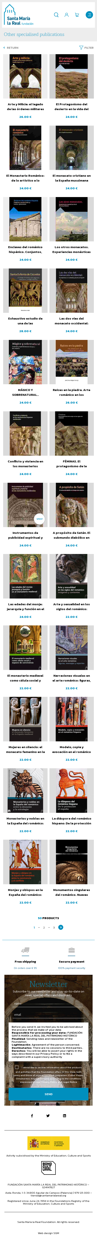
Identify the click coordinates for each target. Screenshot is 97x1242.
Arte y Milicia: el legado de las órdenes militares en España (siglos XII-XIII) (25, 107)
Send (49, 1094)
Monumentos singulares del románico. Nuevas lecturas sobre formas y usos (71, 892)
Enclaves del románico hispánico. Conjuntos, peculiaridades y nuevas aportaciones (25, 250)
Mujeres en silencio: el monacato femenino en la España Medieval (25, 750)
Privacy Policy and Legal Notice (59, 1082)
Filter (89, 48)
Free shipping (25, 961)
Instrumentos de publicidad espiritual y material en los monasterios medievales (25, 535)
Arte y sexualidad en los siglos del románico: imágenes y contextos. (71, 607)
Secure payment (71, 961)
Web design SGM (48, 1233)
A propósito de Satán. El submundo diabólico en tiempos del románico (71, 535)
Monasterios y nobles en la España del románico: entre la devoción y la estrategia (25, 821)
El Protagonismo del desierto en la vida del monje (71, 107)
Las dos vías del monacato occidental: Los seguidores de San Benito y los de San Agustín (71, 321)
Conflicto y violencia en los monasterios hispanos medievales (25, 464)
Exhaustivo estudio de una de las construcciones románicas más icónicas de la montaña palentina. (25, 321)
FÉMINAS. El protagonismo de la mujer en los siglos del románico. (71, 464)
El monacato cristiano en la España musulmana (72, 178)
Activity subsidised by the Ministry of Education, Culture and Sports (48, 1155)
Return (10, 48)
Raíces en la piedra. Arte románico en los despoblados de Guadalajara (71, 392)
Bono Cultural (48, 1168)
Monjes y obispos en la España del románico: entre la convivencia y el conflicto (25, 892)
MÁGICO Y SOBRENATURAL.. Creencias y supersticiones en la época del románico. (25, 392)
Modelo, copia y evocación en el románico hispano (71, 750)
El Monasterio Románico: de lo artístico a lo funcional (25, 178)
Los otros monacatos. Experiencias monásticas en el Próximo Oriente (71, 250)
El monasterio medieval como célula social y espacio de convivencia (25, 678)
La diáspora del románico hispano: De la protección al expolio (71, 821)
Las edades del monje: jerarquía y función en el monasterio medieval (25, 607)
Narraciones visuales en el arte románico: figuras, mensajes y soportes (71, 678)
